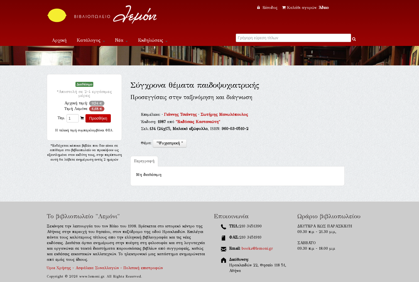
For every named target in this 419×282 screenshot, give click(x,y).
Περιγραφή (144, 161)
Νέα (121, 40)
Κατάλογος (91, 40)
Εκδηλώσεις (153, 40)
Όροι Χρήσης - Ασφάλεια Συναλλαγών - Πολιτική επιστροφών (105, 268)
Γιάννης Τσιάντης (181, 114)
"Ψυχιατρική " (169, 143)
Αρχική (59, 40)
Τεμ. (61, 118)
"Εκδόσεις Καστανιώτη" (198, 121)
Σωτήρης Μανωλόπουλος (224, 114)
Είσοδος (268, 7)
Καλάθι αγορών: (305, 7)
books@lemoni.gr (257, 248)
